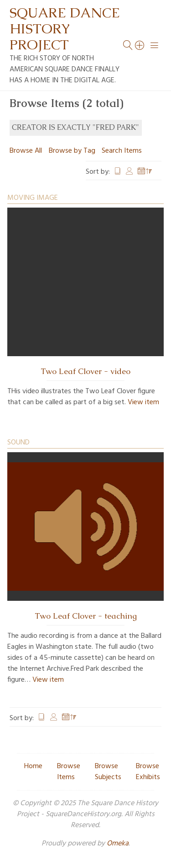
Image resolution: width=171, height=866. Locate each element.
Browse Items (68, 771)
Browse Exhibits (148, 771)
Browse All (26, 151)
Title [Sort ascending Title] (117, 171)
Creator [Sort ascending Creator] (129, 171)
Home (33, 766)
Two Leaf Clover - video (85, 371)
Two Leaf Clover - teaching (86, 616)
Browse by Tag (72, 151)
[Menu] (154, 45)
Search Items (122, 151)
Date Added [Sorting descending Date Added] (145, 171)
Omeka (118, 844)
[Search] (140, 45)
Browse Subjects (108, 771)
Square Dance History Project (65, 28)
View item (143, 402)
